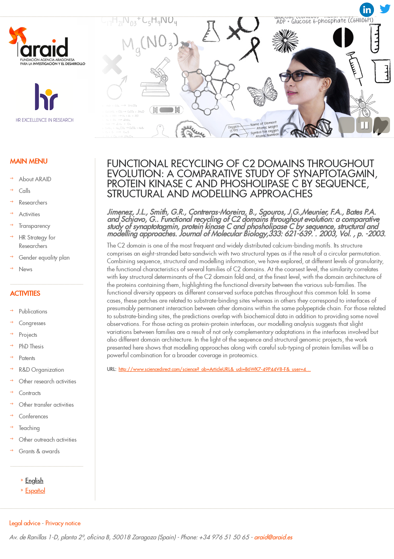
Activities (29, 214)
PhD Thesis (31, 346)
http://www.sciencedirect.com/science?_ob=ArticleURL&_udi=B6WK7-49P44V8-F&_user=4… (215, 369)
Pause (364, 125)
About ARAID (35, 179)
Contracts (30, 393)
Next (382, 125)
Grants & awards (39, 451)
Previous (347, 125)
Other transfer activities (46, 404)
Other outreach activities (47, 439)
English (34, 480)
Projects (28, 334)
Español (35, 490)
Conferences (33, 416)
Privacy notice (62, 523)
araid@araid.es (273, 537)
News (25, 269)
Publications (33, 311)
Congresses (32, 323)
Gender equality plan (44, 257)
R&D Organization (41, 369)
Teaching (29, 428)
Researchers (33, 202)
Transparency (34, 225)
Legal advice (24, 523)
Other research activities (47, 381)
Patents (27, 358)
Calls (24, 191)
